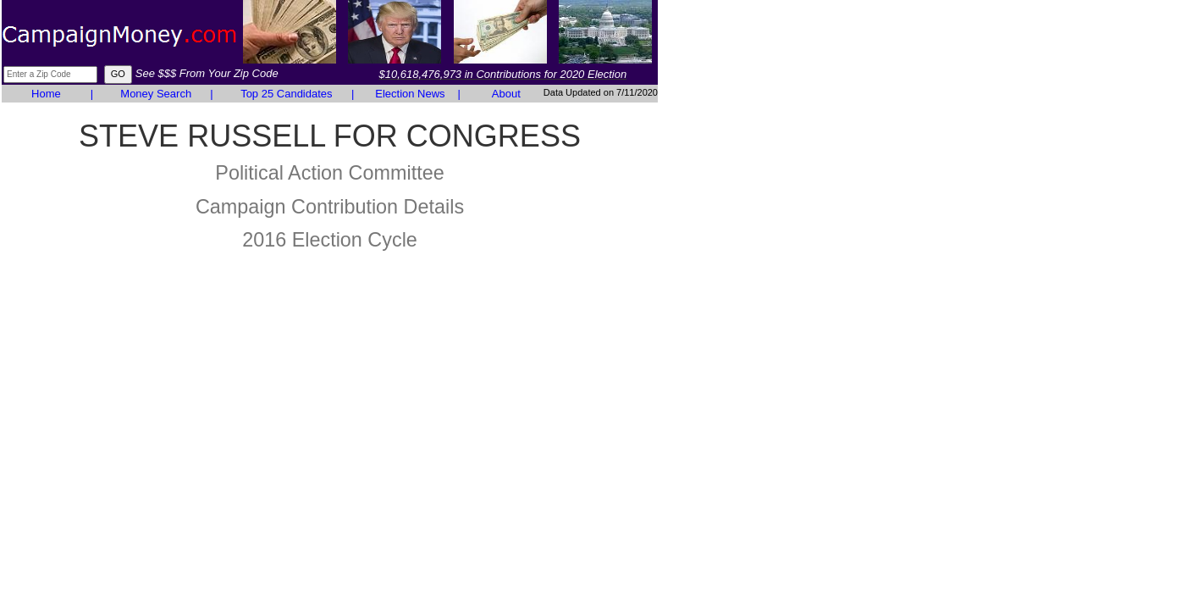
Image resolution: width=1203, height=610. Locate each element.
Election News (409, 93)
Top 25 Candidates (286, 93)
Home (46, 93)
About (506, 93)
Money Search (155, 93)
